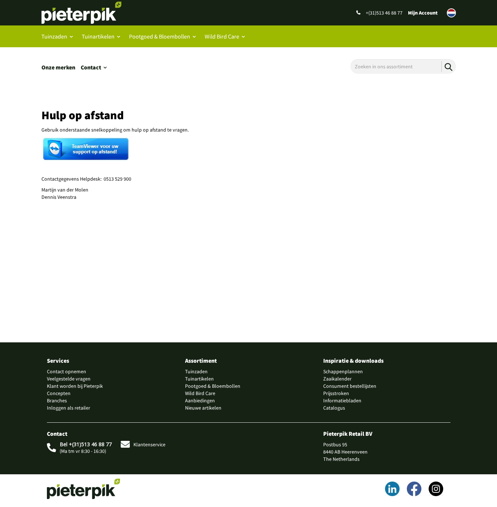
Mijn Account (423, 12)
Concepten (59, 393)
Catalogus (334, 408)
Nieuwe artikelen (203, 408)
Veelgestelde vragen (69, 378)
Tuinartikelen (98, 36)
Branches (57, 400)
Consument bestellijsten (349, 386)
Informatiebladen (342, 400)
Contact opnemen (66, 371)
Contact (91, 67)
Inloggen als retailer (68, 408)
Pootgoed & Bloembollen (159, 36)
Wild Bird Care (222, 36)
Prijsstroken (336, 393)
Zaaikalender (337, 378)
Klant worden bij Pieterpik (75, 386)
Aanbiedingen (200, 400)
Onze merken (58, 67)
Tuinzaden (54, 36)
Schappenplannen (343, 371)
